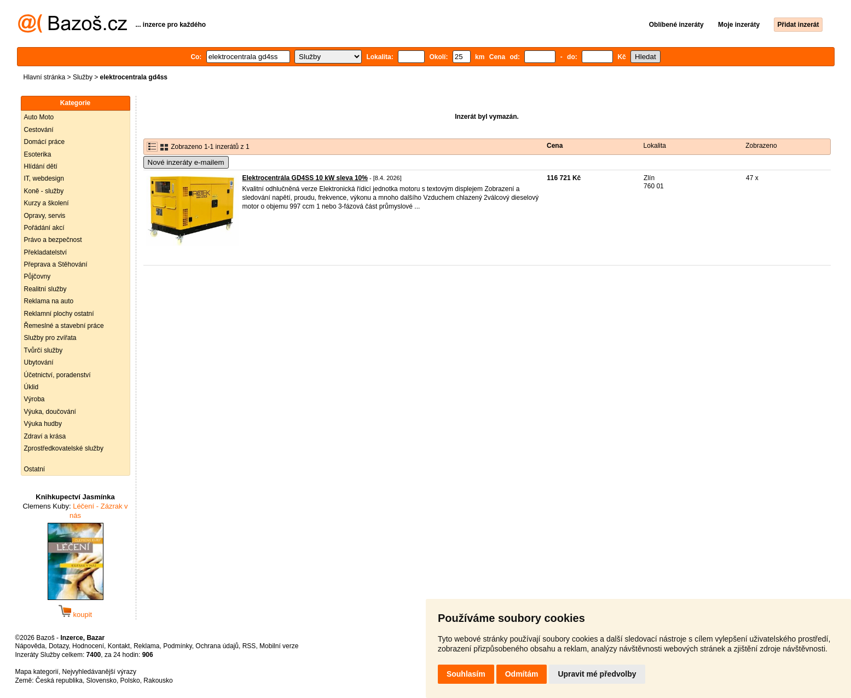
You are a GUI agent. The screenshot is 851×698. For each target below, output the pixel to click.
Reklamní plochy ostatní (59, 314)
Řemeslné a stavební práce (64, 326)
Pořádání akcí (44, 228)
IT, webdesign (44, 178)
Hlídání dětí (40, 166)
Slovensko (101, 680)
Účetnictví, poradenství (57, 375)
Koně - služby (44, 191)
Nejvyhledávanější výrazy (99, 672)
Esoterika (37, 154)
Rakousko (157, 680)
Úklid (31, 387)
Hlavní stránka (45, 77)
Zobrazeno (761, 145)
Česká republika (59, 680)
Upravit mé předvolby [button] (597, 674)
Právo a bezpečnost (53, 240)
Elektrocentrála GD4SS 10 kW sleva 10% (305, 178)
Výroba (34, 399)
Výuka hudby (43, 424)
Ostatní (34, 469)
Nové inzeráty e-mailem (186, 162)
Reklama (146, 646)
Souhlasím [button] (466, 674)
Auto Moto (39, 117)
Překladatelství (45, 252)
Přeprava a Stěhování (56, 264)
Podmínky (177, 646)
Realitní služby (45, 289)
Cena (555, 145)
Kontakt (119, 646)
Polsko (130, 680)
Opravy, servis (45, 216)
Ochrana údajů (217, 646)
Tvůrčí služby (43, 350)
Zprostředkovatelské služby (63, 448)
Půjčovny (37, 276)
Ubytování (39, 362)
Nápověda (30, 646)
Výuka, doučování (50, 412)
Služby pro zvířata (50, 338)
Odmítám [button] (522, 674)
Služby (82, 77)
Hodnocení (88, 646)
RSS (249, 646)
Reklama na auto (49, 301)
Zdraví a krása (45, 436)
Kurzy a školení (46, 203)
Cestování (39, 130)
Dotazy (58, 646)
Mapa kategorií (37, 672)
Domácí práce (44, 142)
